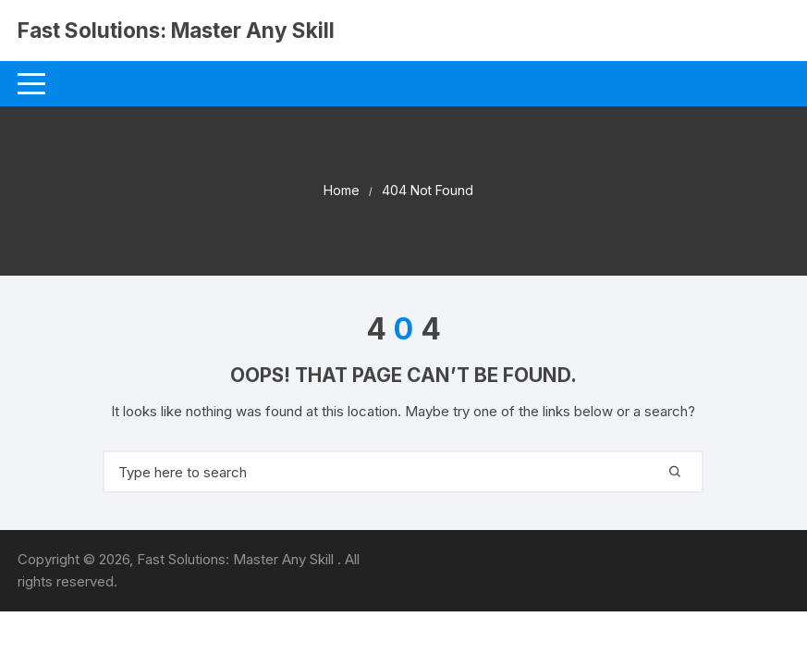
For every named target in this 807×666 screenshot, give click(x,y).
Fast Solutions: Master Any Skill (165, 42)
